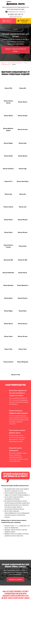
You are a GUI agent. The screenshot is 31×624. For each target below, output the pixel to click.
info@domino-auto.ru (16, 11)
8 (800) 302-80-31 (15, 14)
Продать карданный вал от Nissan (15, 50)
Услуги (6, 21)
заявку (16, 525)
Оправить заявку (15, 579)
